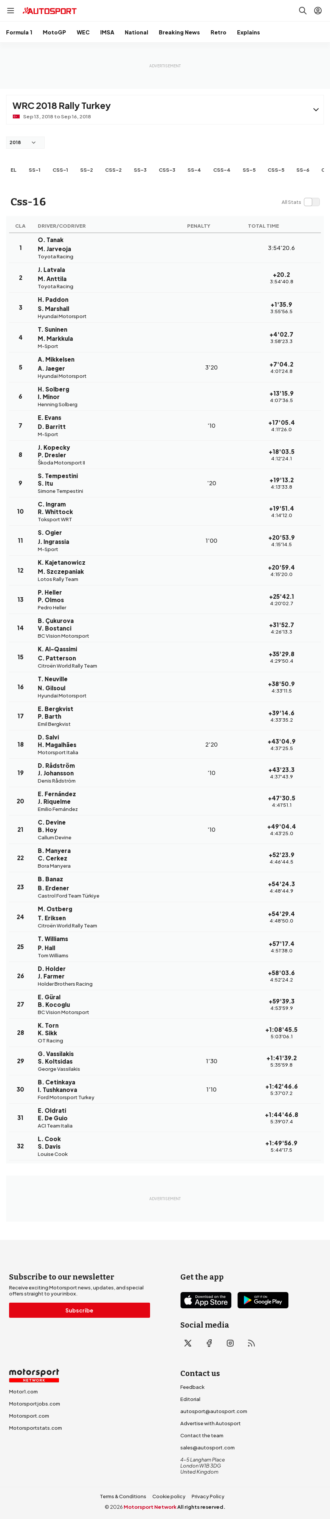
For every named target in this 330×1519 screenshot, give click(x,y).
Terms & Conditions (123, 1496)
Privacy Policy (208, 1496)
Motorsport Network (150, 1507)
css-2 (113, 170)
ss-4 (194, 170)
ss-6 (302, 170)
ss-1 (34, 170)
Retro (218, 32)
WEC (83, 32)
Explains (248, 32)
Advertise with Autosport (210, 1423)
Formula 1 (19, 32)
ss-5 (249, 170)
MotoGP (54, 32)
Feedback (192, 1387)
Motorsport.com (29, 1416)
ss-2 (86, 170)
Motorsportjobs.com (34, 1404)
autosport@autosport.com (213, 1411)
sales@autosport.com (207, 1447)
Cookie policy (169, 1496)
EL (14, 170)
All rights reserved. (201, 1507)
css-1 (60, 170)
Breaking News (179, 32)
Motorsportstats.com (35, 1428)
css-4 (222, 170)
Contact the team (201, 1435)
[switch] (300, 202)
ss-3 (140, 170)
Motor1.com (23, 1392)
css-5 (276, 170)
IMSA (107, 32)
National (136, 32)
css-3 (167, 170)
